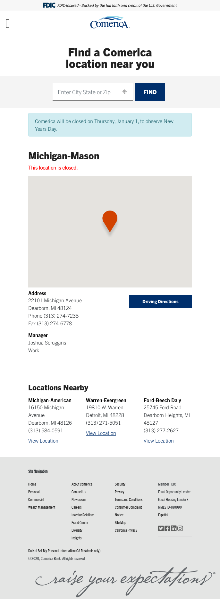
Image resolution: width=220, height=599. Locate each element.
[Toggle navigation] (8, 23)
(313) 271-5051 (103, 422)
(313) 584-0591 (45, 430)
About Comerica (82, 483)
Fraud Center (80, 522)
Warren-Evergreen (106, 400)
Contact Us (79, 491)
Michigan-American (50, 400)
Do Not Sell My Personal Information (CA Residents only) (64, 550)
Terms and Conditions (128, 499)
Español (163, 514)
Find (150, 92)
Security (120, 483)
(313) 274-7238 (61, 315)
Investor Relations (83, 514)
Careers (76, 506)
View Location (43, 440)
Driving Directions (160, 301)
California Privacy (126, 530)
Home (32, 483)
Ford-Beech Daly (162, 400)
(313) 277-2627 (161, 430)
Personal (33, 491)
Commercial (36, 499)
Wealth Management (41, 506)
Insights (76, 537)
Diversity (77, 530)
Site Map (120, 522)
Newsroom (79, 499)
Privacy (119, 491)
